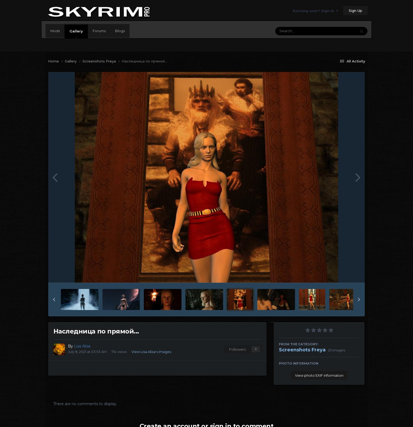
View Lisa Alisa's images (151, 352)
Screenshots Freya (302, 350)
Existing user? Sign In (315, 11)
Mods (55, 31)
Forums (99, 31)
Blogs (120, 31)
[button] (54, 299)
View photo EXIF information (319, 375)
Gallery (76, 33)
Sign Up (355, 10)
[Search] (301, 31)
